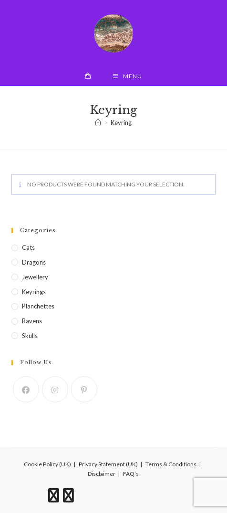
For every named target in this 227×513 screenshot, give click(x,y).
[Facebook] (26, 389)
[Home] (98, 122)
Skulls (30, 335)
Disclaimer (101, 473)
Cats (28, 247)
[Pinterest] (84, 389)
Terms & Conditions (170, 464)
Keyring (121, 122)
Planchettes (38, 306)
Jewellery (35, 277)
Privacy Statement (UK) (108, 464)
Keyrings (34, 292)
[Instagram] (55, 389)
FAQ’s (131, 473)
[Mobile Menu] (128, 76)
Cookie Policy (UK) (47, 464)
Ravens (32, 321)
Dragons (34, 262)
